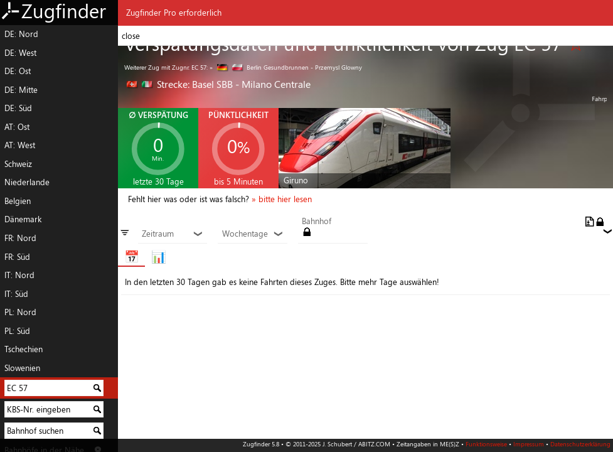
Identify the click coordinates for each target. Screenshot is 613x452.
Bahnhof (316, 222)
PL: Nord (20, 312)
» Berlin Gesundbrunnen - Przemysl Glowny (286, 67)
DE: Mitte (21, 89)
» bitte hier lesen (282, 199)
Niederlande (27, 182)
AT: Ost (16, 126)
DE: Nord (21, 34)
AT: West (19, 145)
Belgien (17, 201)
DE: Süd (18, 108)
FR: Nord (20, 238)
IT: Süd (16, 293)
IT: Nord (19, 275)
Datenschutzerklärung (580, 443)
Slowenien (22, 368)
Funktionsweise (486, 443)
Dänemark (22, 219)
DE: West (20, 52)
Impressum (528, 443)
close (131, 35)
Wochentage (253, 234)
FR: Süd (17, 256)
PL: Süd (17, 330)
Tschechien (23, 349)
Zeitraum (172, 234)
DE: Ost (17, 71)
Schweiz (18, 164)
